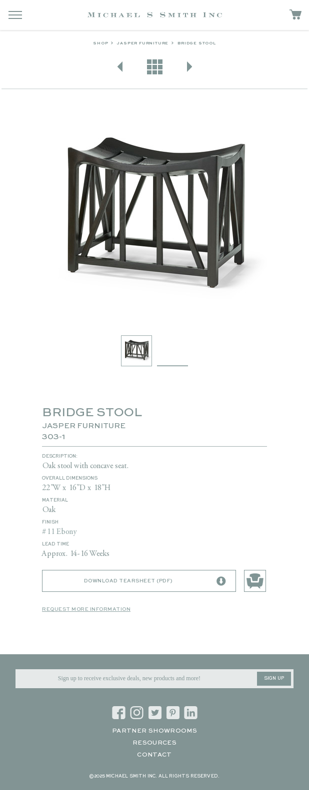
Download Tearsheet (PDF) (155, 581)
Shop (100, 43)
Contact (154, 755)
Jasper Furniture (142, 43)
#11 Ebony (59, 532)
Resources (154, 743)
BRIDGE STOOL (197, 43)
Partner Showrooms (154, 731)
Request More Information (86, 609)
